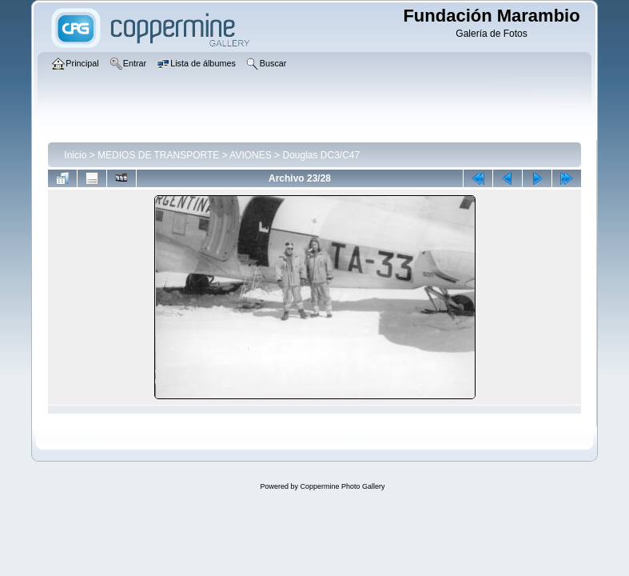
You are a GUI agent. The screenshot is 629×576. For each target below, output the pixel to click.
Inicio (75, 155)
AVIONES (250, 155)
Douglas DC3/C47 (321, 155)
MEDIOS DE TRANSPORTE (158, 155)
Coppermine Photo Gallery (342, 486)
